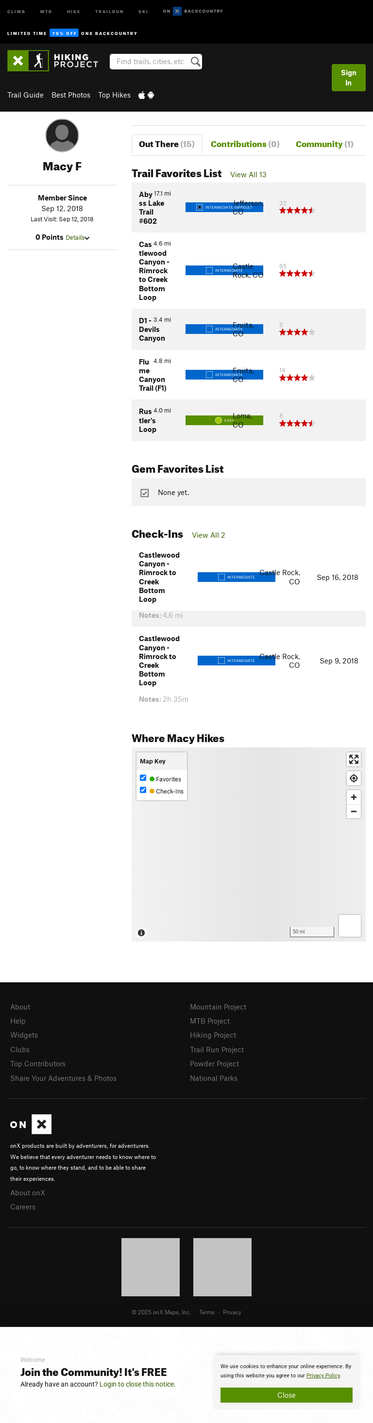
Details (77, 237)
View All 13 (248, 174)
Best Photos (70, 94)
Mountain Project (218, 1006)
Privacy (232, 1311)
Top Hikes (114, 94)
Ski (143, 11)
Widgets (24, 1034)
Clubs (20, 1049)
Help (18, 1020)
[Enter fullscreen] (354, 759)
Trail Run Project (217, 1049)
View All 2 (208, 534)
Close (286, 1394)
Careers (22, 1206)
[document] (286, 1382)
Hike (74, 11)
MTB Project (210, 1020)
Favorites (160, 779)
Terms (207, 1311)
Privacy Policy (323, 1376)
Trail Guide (25, 94)
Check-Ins (162, 791)
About (20, 1006)
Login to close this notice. (138, 1384)
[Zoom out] (354, 811)
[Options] (350, 926)
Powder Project (214, 1063)
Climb (16, 11)
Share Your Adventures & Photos (63, 1078)
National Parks (213, 1078)
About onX (27, 1192)
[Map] (249, 844)
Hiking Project (213, 1034)
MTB (46, 11)
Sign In (348, 77)
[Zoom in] (354, 797)
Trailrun (109, 11)
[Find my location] (354, 778)
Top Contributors (38, 1063)
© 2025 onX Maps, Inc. (161, 1311)
